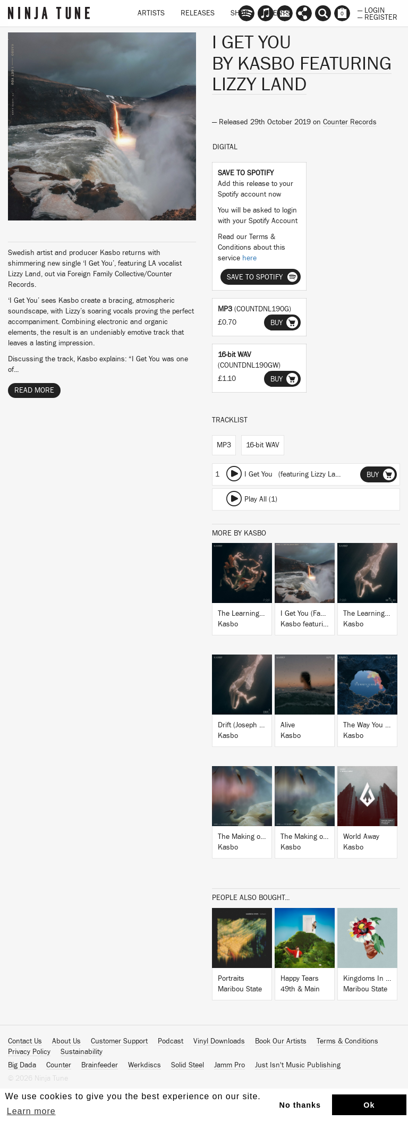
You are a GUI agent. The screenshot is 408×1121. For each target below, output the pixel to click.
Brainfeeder (99, 1065)
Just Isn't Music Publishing (298, 1065)
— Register (377, 16)
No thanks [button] (300, 1105)
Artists (151, 13)
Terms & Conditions (347, 1041)
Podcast (170, 1041)
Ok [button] (369, 1105)
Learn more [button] (31, 1111)
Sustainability (82, 1052)
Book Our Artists (281, 1041)
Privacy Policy (29, 1052)
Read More (34, 390)
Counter (58, 1065)
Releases (198, 13)
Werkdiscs (144, 1065)
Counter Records (350, 122)
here (249, 258)
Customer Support (119, 1041)
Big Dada (22, 1065)
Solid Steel (187, 1065)
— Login (371, 9)
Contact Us (25, 1041)
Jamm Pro (229, 1065)
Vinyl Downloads (219, 1041)
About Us (66, 1041)
